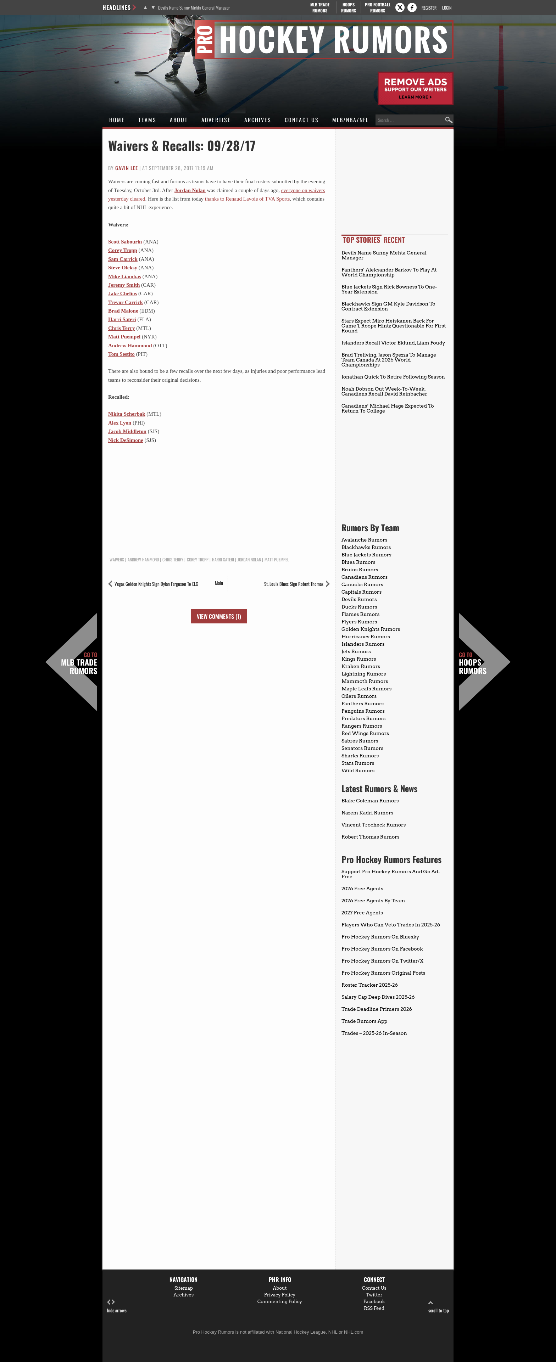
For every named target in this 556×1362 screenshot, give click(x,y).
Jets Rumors (356, 651)
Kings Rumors (358, 659)
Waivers (117, 559)
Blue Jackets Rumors (366, 554)
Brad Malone (123, 311)
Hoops (348, 7)
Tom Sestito (121, 354)
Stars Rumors (357, 763)
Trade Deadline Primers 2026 (376, 1009)
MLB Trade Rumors (79, 663)
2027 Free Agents (362, 912)
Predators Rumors (363, 718)
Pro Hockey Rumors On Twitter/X (382, 961)
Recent (394, 240)
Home (117, 120)
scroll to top (438, 1306)
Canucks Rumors (362, 584)
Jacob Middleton (127, 431)
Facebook (374, 1301)
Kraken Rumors (360, 666)
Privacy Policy (280, 1294)
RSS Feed (374, 1308)
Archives (257, 120)
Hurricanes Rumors (365, 636)
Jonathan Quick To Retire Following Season (393, 377)
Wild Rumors (357, 770)
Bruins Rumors (359, 569)
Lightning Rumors (363, 674)
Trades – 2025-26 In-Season (374, 1033)
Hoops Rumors (472, 663)
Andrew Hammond (130, 345)
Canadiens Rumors (364, 577)
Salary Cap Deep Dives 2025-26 (378, 997)
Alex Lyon (119, 423)
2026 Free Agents (362, 888)
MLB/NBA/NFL (350, 120)
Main (219, 582)
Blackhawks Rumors (366, 547)
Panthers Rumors (362, 703)
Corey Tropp (122, 250)
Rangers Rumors (361, 726)
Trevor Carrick (125, 302)
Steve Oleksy (122, 267)
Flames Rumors (360, 614)
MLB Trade (320, 7)
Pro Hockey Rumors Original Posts (383, 973)
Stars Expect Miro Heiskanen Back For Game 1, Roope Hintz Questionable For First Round (393, 326)
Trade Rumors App (364, 1021)
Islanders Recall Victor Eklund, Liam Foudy (393, 343)
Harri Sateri (122, 319)
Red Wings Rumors (365, 733)
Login (446, 8)
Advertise (216, 120)
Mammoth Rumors (364, 681)
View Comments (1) (219, 616)
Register (429, 8)
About (179, 120)
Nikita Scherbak (126, 414)
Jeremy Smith (124, 285)
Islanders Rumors (363, 644)
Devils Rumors (359, 599)
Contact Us (302, 120)
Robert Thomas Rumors (370, 837)
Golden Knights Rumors (370, 629)
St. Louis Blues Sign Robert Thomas (293, 583)
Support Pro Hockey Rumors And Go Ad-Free (390, 874)
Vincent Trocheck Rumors (373, 825)
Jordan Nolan (190, 190)
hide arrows (117, 1306)
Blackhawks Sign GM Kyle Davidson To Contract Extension (388, 306)
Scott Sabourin (125, 242)
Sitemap (183, 1288)
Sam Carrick (123, 259)
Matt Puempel (124, 337)
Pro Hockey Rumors (127, 24)
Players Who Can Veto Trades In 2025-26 (390, 924)
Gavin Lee (126, 168)
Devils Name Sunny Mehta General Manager (194, 7)
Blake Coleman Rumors (370, 800)
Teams (147, 120)
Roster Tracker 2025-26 (369, 985)
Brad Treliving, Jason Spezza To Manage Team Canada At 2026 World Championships (388, 360)
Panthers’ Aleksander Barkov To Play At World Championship (389, 272)
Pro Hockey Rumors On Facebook (382, 949)
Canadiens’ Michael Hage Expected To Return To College (387, 408)
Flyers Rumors (359, 621)
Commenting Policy (279, 1301)
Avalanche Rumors (364, 540)
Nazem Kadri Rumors (367, 812)
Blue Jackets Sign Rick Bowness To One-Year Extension (389, 289)
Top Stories (361, 240)
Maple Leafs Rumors (366, 688)
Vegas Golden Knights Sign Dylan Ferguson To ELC (156, 583)
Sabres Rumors (359, 741)
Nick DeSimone (125, 440)
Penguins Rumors (363, 711)
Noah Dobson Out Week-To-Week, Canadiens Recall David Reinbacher (384, 391)
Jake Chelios (122, 293)
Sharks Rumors (360, 755)
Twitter (374, 1294)
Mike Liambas (124, 276)
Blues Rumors (358, 562)
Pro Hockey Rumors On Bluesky (380, 937)
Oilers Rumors (359, 696)
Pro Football (377, 7)
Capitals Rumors (361, 592)
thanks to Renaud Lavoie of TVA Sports (247, 199)
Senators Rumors (362, 748)
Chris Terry (121, 328)
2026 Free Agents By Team (373, 900)
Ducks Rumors (359, 607)
